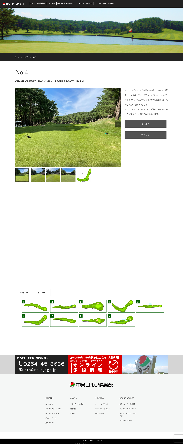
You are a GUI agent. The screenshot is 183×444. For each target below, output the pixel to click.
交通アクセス (48, 419)
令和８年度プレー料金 (65, 3)
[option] (68, 127)
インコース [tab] (42, 293)
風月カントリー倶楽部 (125, 403)
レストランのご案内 (50, 411)
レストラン (79, 3)
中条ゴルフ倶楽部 (96, 436)
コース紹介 (51, 3)
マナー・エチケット (100, 403)
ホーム (32, 3)
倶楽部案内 (41, 3)
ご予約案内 (97, 398)
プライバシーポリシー (100, 407)
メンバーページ (100, 3)
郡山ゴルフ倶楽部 (124, 415)
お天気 (70, 411)
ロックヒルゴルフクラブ (126, 407)
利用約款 (111, 3)
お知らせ (89, 3)
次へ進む (147, 124)
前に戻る (147, 136)
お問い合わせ (97, 411)
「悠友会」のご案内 (75, 403)
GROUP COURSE (125, 398)
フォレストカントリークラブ (128, 411)
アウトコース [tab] (24, 293)
